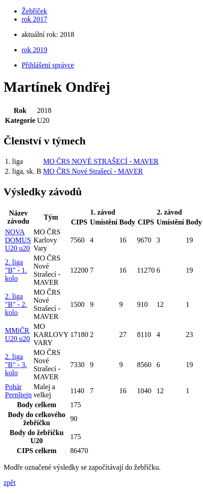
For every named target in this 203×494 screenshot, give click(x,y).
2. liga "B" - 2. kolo (16, 304)
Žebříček (34, 11)
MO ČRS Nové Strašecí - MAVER (93, 171)
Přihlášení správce (48, 65)
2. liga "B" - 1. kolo (16, 270)
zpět (10, 482)
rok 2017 (34, 19)
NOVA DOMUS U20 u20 (18, 240)
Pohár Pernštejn (18, 391)
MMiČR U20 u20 (17, 334)
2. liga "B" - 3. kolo (16, 365)
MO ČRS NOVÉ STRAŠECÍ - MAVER (101, 161)
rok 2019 (34, 50)
